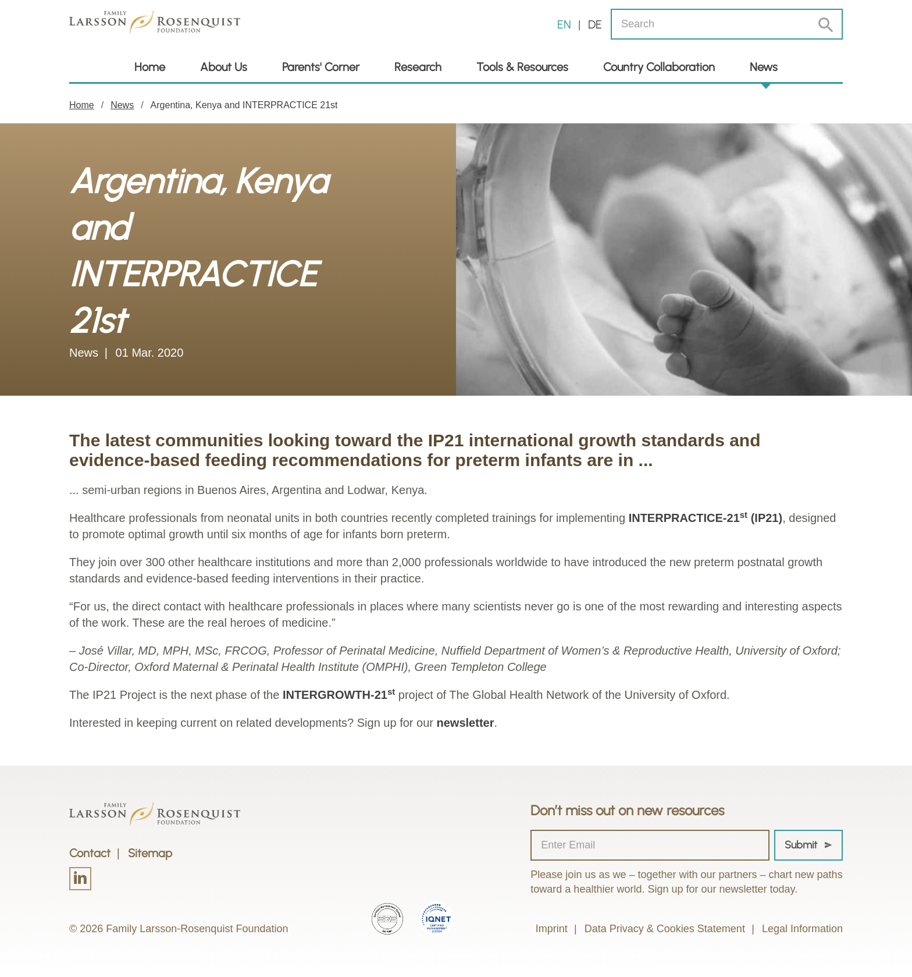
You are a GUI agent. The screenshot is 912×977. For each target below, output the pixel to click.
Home (149, 67)
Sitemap (150, 853)
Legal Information (802, 929)
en (564, 24)
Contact (90, 853)
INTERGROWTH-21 (339, 694)
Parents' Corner (320, 67)
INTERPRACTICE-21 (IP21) (706, 517)
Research (417, 67)
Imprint (552, 929)
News (764, 67)
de (595, 24)
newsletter (465, 722)
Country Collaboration (659, 67)
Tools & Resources (522, 67)
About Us (223, 67)
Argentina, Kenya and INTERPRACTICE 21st (244, 105)
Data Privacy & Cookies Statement (665, 929)
